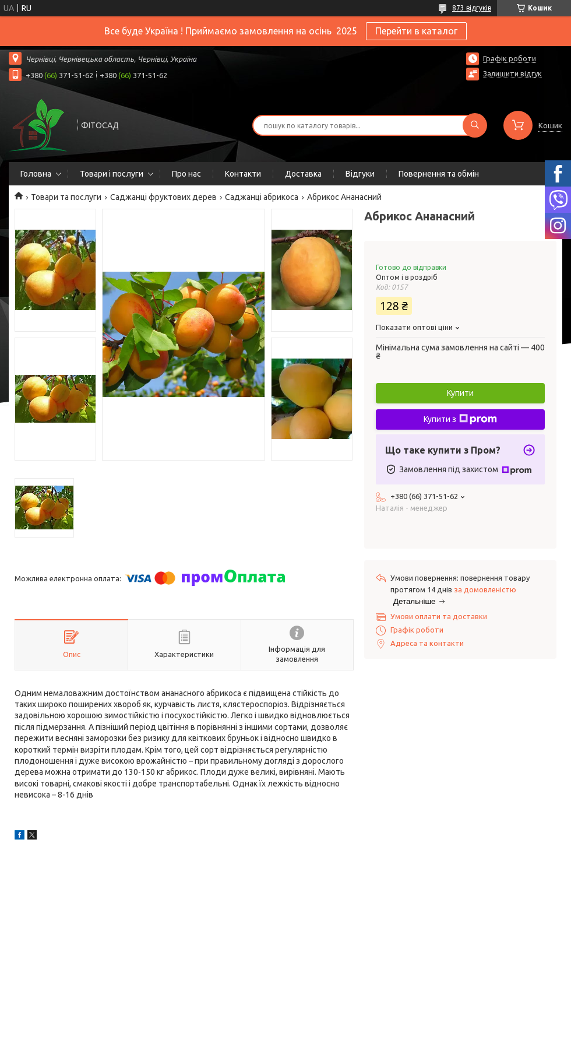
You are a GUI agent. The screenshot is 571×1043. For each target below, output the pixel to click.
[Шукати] (475, 125)
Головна (35, 174)
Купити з (460, 419)
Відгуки (360, 174)
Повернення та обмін (439, 174)
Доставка (303, 174)
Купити (460, 393)
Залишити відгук (512, 73)
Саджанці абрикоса (261, 197)
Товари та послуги (66, 197)
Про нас (186, 174)
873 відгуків (471, 8)
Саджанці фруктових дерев (163, 197)
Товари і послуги (111, 174)
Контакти (243, 174)
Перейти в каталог (416, 31)
